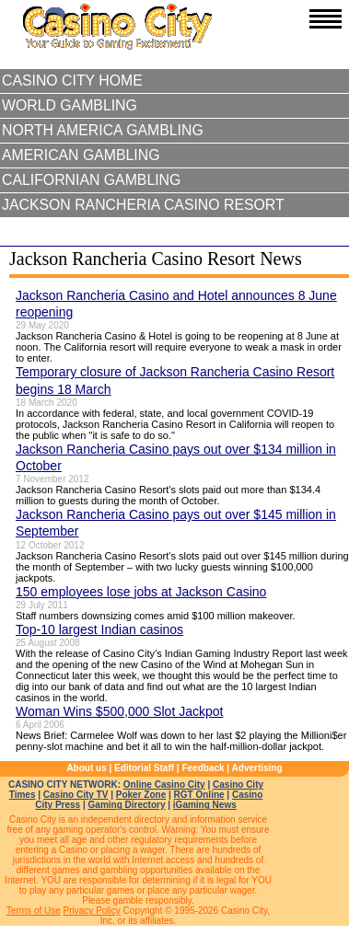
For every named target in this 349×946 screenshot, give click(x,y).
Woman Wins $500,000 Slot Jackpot (119, 711)
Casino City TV (76, 795)
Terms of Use (33, 911)
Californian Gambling (91, 180)
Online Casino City (164, 784)
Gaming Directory (127, 805)
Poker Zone (141, 795)
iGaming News (205, 805)
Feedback (202, 768)
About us (86, 768)
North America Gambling (103, 130)
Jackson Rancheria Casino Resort (143, 205)
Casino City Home (72, 80)
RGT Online (199, 795)
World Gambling (69, 105)
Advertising (257, 768)
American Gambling (81, 155)
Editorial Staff (144, 768)
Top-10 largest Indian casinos (99, 629)
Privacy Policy (92, 911)
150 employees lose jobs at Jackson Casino (141, 591)
